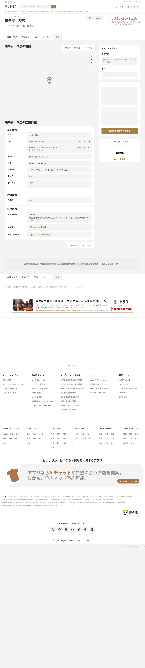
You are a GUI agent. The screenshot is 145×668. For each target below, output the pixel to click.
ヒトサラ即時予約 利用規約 (124, 496)
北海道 (5, 434)
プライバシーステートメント (64, 506)
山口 (112, 443)
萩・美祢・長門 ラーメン (64, 287)
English (64, 540)
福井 (52, 448)
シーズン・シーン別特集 (70, 375)
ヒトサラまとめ (37, 397)
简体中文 (72, 540)
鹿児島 (125, 443)
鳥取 (106, 438)
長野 (64, 434)
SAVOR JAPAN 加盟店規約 (57, 499)
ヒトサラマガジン (38, 384)
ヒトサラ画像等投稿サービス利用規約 (112, 503)
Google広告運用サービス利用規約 (79, 499)
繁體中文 (80, 540)
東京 (28, 434)
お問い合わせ (57, 496)
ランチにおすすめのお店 (70, 397)
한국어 (88, 540)
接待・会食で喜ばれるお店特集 (72, 389)
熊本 (125, 438)
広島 (106, 443)
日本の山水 (122, 397)
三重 (52, 443)
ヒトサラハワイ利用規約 (67, 503)
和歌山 (83, 438)
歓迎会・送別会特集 (68, 393)
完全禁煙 (42, 227)
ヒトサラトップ (13, 496)
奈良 (76, 438)
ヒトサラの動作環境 (35, 496)
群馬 (28, 443)
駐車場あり (33, 227)
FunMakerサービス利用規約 (11, 506)
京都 (88, 434)
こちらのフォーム (96, 263)
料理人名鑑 (7, 380)
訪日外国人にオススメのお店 (43, 401)
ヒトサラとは (23, 496)
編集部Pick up (38, 375)
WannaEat (122, 393)
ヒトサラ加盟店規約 (40, 499)
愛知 (64, 438)
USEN (4, 496)
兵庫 (82, 434)
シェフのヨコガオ (9, 393)
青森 (11, 434)
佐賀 (130, 434)
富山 (58, 443)
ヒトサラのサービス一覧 (132, 2)
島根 (112, 438)
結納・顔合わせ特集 (68, 401)
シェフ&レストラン (11, 375)
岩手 (17, 434)
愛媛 (112, 434)
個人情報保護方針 (28, 506)
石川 (64, 443)
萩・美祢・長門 (11, 287)
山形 (16, 438)
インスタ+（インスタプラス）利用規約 (45, 503)
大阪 (76, 434)
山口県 (14, 11)
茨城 (34, 438)
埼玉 (28, 438)
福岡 (125, 434)
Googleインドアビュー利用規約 (102, 499)
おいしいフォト (124, 384)
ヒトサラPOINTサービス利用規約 (88, 503)
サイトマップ (47, 496)
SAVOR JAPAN (124, 380)
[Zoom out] (91, 59)
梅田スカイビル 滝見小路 (98, 389)
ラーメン (8, 26)
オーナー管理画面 (95, 496)
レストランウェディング (127, 389)
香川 (106, 434)
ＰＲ (91, 375)
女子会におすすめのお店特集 (72, 380)
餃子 (12, 26)
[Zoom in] (91, 56)
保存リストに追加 (94, 18)
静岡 (58, 438)
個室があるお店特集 (68, 410)
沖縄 (132, 443)
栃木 (40, 438)
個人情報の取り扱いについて (44, 506)
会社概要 (86, 496)
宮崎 (136, 438)
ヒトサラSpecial (38, 380)
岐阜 (52, 438)
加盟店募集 (66, 496)
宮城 (4, 438)
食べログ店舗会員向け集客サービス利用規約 (16, 503)
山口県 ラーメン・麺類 (25, 11)
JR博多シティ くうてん (98, 384)
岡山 (100, 443)
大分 (130, 438)
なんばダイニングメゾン (98, 380)
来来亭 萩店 (79, 11)
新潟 (52, 434)
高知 (100, 438)
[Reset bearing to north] (91, 63)
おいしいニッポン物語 (40, 389)
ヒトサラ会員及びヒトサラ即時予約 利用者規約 (17, 499)
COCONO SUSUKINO (97, 393)
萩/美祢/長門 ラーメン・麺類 (64, 11)
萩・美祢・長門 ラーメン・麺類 (43, 11)
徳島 (100, 434)
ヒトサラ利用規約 (108, 496)
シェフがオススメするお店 (13, 384)
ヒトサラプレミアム (10, 389)
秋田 (10, 438)
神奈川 (35, 434)
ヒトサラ (7, 11)
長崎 (136, 434)
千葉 (41, 434)
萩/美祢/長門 (23, 287)
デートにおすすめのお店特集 (72, 384)
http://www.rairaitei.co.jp (39, 234)
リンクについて (76, 496)
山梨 (58, 434)
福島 (4, 443)
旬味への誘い (37, 393)
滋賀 (90, 438)
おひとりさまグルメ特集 (70, 406)
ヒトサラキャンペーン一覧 (42, 406)
